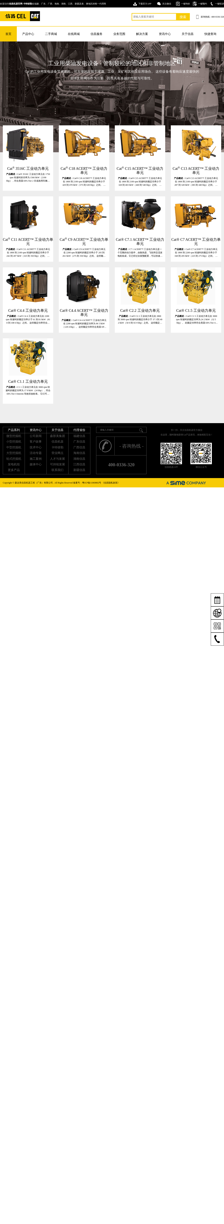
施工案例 (36, 458)
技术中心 (36, 447)
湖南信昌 (79, 458)
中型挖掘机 (13, 447)
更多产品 (14, 470)
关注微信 (166, 3)
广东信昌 (79, 441)
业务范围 (119, 33)
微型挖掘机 (13, 436)
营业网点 (57, 453)
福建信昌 (79, 436)
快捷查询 (210, 33)
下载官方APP (144, 3)
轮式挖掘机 (13, 458)
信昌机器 (57, 441)
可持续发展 (57, 464)
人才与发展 (57, 458)
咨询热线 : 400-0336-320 (212, 17)
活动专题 (36, 453)
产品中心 (28, 33)
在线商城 (74, 33)
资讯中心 (165, 33)
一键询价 (185, 3)
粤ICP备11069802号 (91, 482)
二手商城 (51, 33)
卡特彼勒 (57, 447)
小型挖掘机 (13, 441)
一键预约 (202, 3)
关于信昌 (188, 33)
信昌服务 (96, 33)
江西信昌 (79, 464)
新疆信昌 (79, 470)
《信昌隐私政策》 (111, 482)
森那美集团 (57, 436)
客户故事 (36, 441)
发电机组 (14, 464)
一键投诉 (219, 3)
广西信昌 (79, 447)
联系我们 (57, 470)
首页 (8, 33)
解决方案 (142, 33)
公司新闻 (36, 436)
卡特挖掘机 (20, 16)
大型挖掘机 (13, 453)
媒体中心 (36, 464)
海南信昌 (79, 453)
